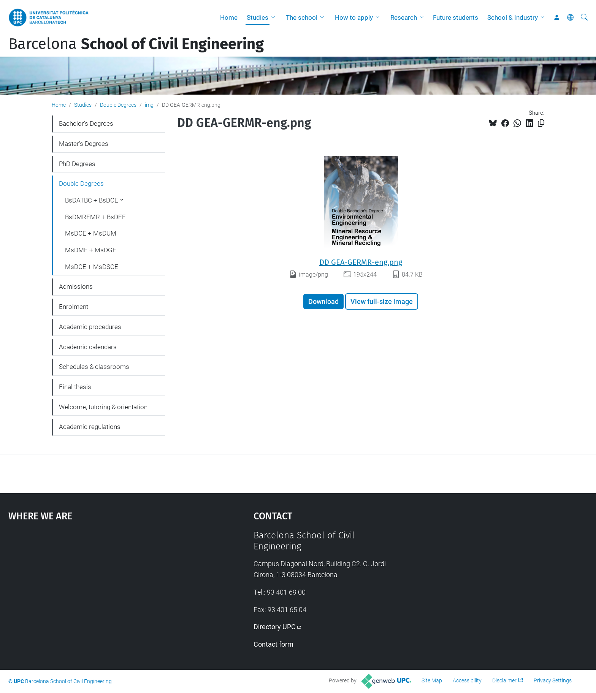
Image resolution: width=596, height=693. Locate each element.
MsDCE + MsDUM (90, 233)
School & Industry (512, 17)
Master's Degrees (83, 143)
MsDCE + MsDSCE (91, 267)
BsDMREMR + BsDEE (95, 217)
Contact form (273, 644)
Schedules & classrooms (94, 366)
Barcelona (136, 44)
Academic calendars (88, 347)
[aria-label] (584, 17)
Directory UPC (275, 627)
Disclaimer (504, 680)
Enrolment (73, 306)
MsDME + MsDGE (90, 250)
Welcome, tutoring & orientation (103, 407)
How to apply (354, 17)
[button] (274, 17)
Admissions (76, 286)
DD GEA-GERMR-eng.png (360, 262)
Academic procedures (90, 327)
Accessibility (467, 680)
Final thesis (75, 387)
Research (403, 17)
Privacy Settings (553, 680)
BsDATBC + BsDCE (91, 200)
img (149, 105)
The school (301, 17)
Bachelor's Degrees (86, 123)
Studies (257, 17)
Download (323, 301)
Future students (455, 17)
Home (229, 17)
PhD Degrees (77, 164)
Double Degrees (118, 105)
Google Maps (101, 587)
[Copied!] (541, 123)
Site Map (432, 680)
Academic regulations (89, 426)
